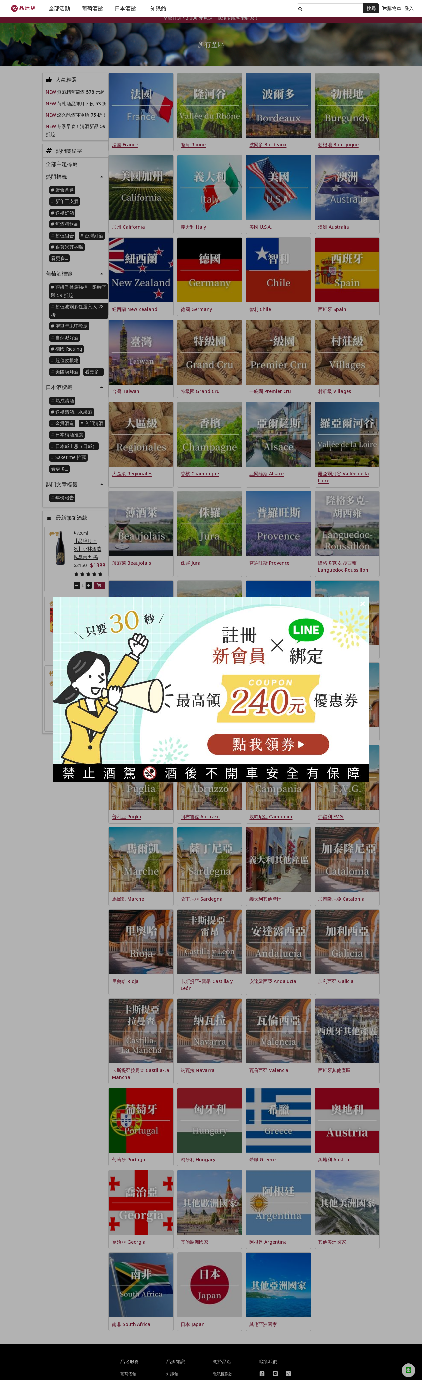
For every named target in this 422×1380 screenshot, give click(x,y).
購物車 (391, 8)
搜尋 (371, 8)
